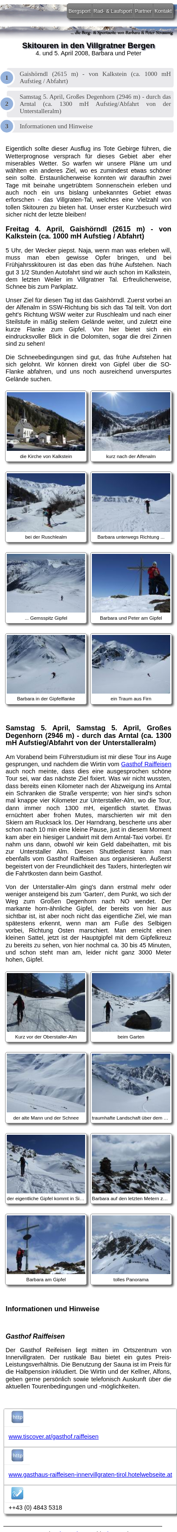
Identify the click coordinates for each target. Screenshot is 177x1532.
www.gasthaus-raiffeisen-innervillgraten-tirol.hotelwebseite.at (90, 1474)
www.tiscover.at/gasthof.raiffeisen (53, 1436)
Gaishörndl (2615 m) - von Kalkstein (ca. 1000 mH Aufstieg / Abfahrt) (95, 77)
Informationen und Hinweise (55, 126)
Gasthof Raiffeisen (146, 764)
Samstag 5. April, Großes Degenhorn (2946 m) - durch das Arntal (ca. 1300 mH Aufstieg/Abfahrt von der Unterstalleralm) (95, 103)
